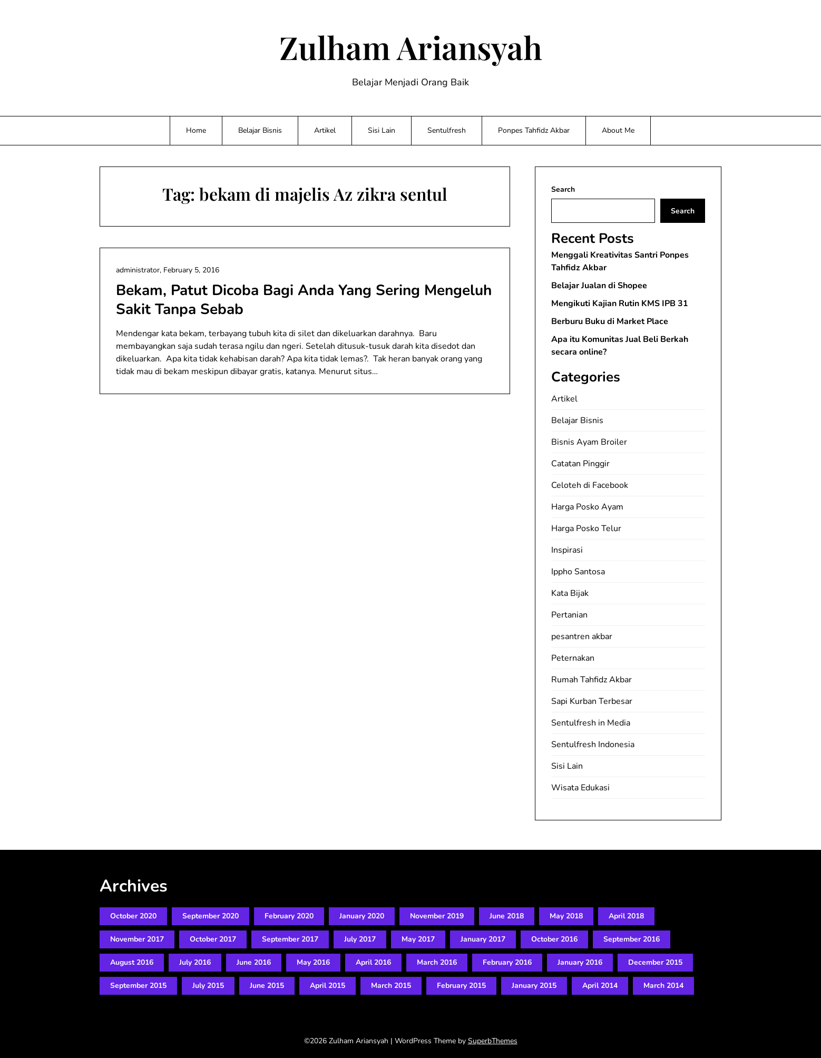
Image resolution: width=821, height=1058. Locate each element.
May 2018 (566, 916)
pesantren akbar (581, 636)
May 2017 (418, 939)
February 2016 (507, 962)
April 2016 (373, 962)
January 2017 (483, 939)
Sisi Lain (381, 130)
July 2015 (208, 986)
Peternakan (572, 658)
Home (196, 130)
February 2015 (461, 986)
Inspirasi (567, 550)
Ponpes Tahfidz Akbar (534, 130)
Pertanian (569, 615)
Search (563, 189)
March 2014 (663, 986)
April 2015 (327, 986)
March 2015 (391, 986)
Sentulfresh (446, 130)
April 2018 (626, 916)
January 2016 (580, 962)
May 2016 (313, 962)
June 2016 (254, 962)
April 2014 (600, 986)
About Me (618, 130)
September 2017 (290, 939)
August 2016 (131, 962)
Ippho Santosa (578, 571)
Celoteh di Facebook (589, 485)
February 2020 (289, 916)
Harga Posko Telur (586, 528)
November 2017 (137, 939)
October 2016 (554, 939)
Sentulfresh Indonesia (592, 744)
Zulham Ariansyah (410, 46)
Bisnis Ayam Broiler (589, 442)
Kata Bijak (570, 593)
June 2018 (507, 916)
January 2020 (361, 916)
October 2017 (213, 939)
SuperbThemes (492, 1041)
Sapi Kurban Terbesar (591, 701)
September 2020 (210, 916)
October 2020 (133, 916)
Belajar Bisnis (260, 130)
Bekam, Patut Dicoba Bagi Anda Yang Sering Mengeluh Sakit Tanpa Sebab (304, 299)
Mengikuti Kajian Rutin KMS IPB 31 (619, 303)
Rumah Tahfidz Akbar (591, 679)
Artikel (325, 130)
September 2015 (138, 986)
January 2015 (534, 986)
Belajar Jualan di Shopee (599, 285)
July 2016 (195, 962)
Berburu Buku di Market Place (609, 321)
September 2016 (631, 939)
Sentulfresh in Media (590, 723)
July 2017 (360, 939)
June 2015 (267, 986)
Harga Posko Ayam (587, 507)
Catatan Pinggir (580, 463)
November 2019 (437, 916)
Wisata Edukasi (580, 788)
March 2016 (437, 962)
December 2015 (655, 962)
